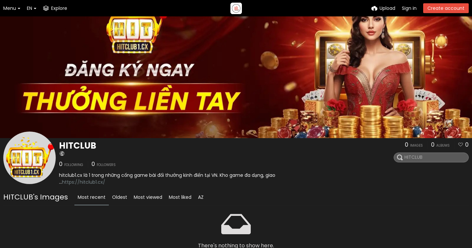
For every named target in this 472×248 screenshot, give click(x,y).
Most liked (180, 197)
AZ (201, 197)
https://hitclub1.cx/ (83, 182)
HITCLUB (77, 146)
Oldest (119, 197)
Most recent (92, 197)
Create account (445, 8)
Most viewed (148, 197)
